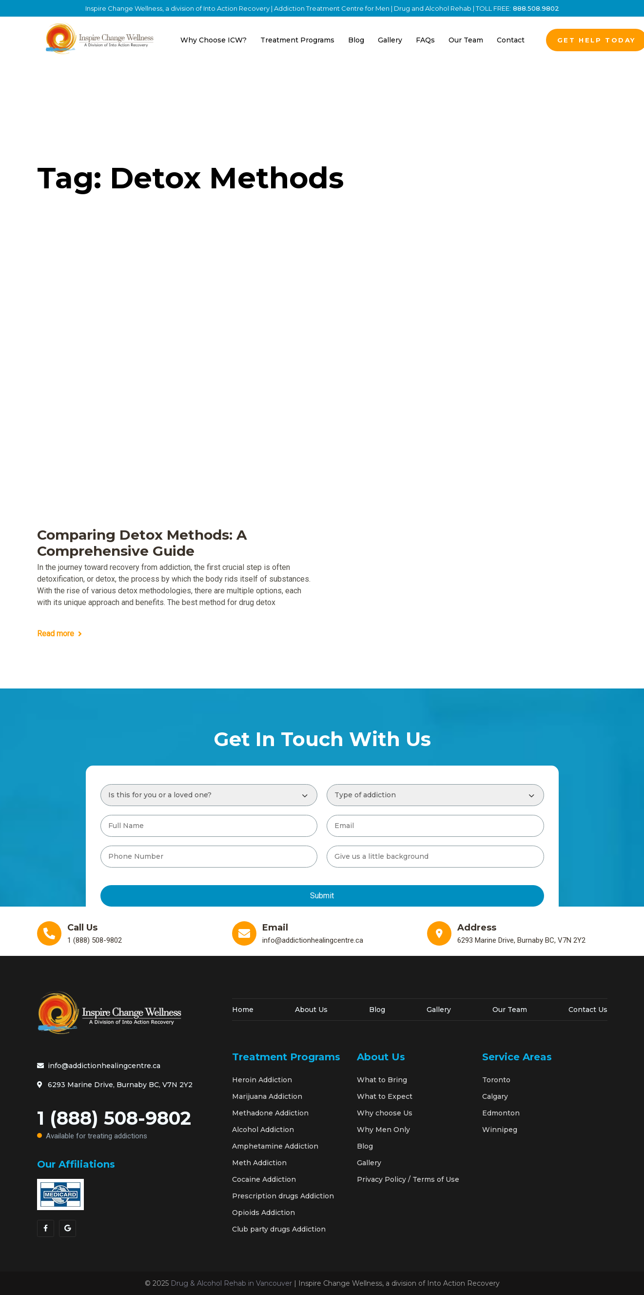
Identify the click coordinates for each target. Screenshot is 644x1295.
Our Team (509, 1009)
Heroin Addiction (262, 1079)
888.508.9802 (535, 8)
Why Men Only (383, 1129)
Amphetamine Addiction (275, 1146)
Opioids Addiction (263, 1212)
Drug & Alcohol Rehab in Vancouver (231, 1283)
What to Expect (384, 1096)
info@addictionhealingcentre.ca (98, 1065)
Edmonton (501, 1113)
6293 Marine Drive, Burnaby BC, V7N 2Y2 (115, 1084)
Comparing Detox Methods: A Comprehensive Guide (142, 543)
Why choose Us (384, 1113)
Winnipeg (499, 1129)
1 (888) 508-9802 (127, 1126)
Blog (377, 1009)
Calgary (495, 1096)
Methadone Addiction (270, 1113)
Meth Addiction (259, 1162)
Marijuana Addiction (267, 1096)
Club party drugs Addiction (279, 1229)
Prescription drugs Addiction (283, 1196)
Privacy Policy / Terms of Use (408, 1179)
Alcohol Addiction (263, 1129)
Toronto (496, 1079)
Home (243, 1009)
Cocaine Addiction (264, 1179)
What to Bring (382, 1079)
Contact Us (587, 1009)
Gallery (439, 1009)
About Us (311, 1009)
